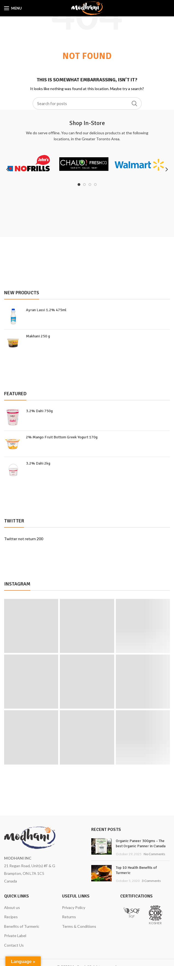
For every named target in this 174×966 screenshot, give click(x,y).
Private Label (15, 935)
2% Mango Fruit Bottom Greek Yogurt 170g (62, 437)
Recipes (11, 916)
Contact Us (14, 945)
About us (12, 907)
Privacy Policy (73, 907)
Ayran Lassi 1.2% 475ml (46, 310)
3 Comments (151, 881)
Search (134, 103)
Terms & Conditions (79, 926)
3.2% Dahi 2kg (38, 463)
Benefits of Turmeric (21, 926)
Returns (69, 916)
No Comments (154, 854)
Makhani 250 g (38, 336)
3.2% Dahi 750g (39, 411)
